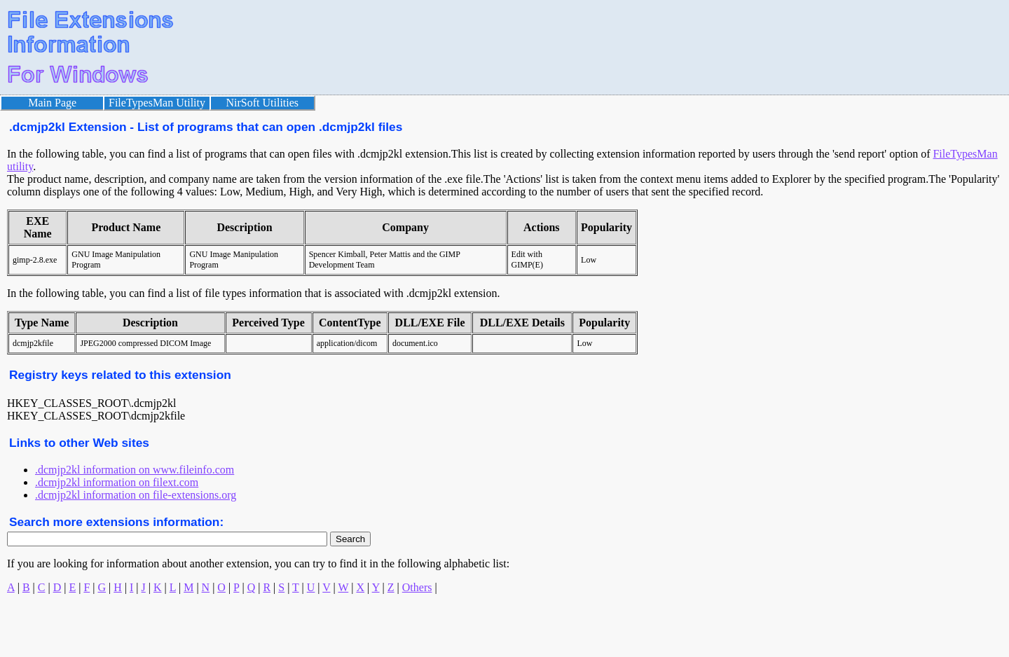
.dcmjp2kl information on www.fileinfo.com (134, 470)
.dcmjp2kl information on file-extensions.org (135, 495)
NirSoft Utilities (262, 103)
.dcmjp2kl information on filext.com (116, 482)
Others (417, 587)
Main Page (52, 103)
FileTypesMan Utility (157, 103)
